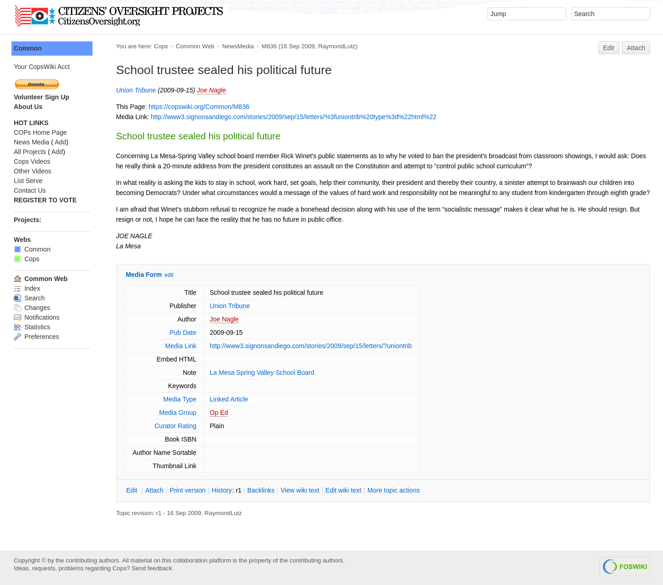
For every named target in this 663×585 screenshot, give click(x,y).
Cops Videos (32, 161)
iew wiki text (300, 490)
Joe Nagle (211, 90)
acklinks (260, 490)
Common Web (195, 46)
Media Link (181, 346)
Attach (636, 48)
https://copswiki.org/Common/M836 (199, 106)
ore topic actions (393, 490)
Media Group (178, 412)
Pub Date (182, 332)
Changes (32, 307)
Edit (608, 48)
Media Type (179, 399)
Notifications (36, 317)
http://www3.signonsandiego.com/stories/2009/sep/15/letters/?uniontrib (311, 346)
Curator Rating (175, 426)
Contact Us (30, 190)
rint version (188, 490)
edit (168, 275)
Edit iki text (343, 490)
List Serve (28, 180)
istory (222, 490)
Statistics (32, 327)
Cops (161, 46)
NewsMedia (238, 46)
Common (28, 48)
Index (27, 288)
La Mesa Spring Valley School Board (262, 372)
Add (60, 142)
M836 (269, 46)
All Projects (30, 151)
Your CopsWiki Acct (42, 66)
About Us (28, 106)
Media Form (144, 274)
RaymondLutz (336, 46)
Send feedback (152, 568)
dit (132, 490)
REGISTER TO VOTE (45, 200)
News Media (31, 142)
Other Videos (32, 171)
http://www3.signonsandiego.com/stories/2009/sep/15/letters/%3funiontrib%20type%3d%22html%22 (293, 116)
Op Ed (219, 412)
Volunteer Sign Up (41, 97)
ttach (154, 490)
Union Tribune (136, 90)
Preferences (36, 336)
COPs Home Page (40, 132)
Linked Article (229, 399)
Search (29, 298)
